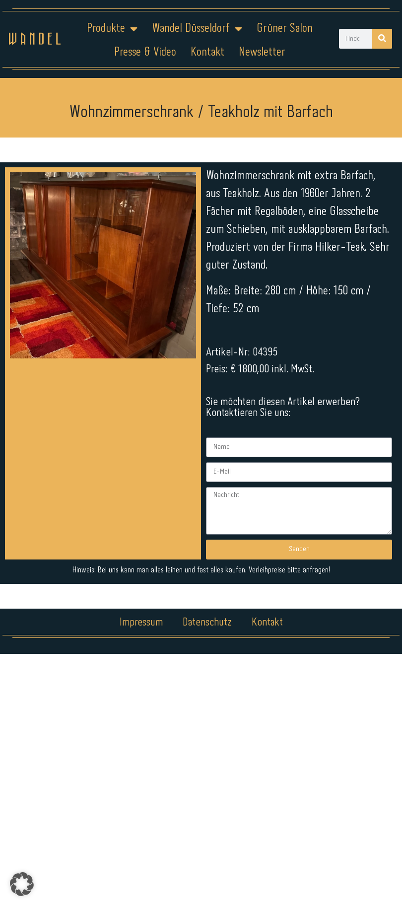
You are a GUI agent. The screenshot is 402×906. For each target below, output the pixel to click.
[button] (22, 884)
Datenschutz (207, 622)
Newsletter (262, 52)
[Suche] (382, 39)
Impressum (141, 622)
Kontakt (207, 52)
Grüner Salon (285, 28)
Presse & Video (145, 52)
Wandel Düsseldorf (197, 29)
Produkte (112, 29)
